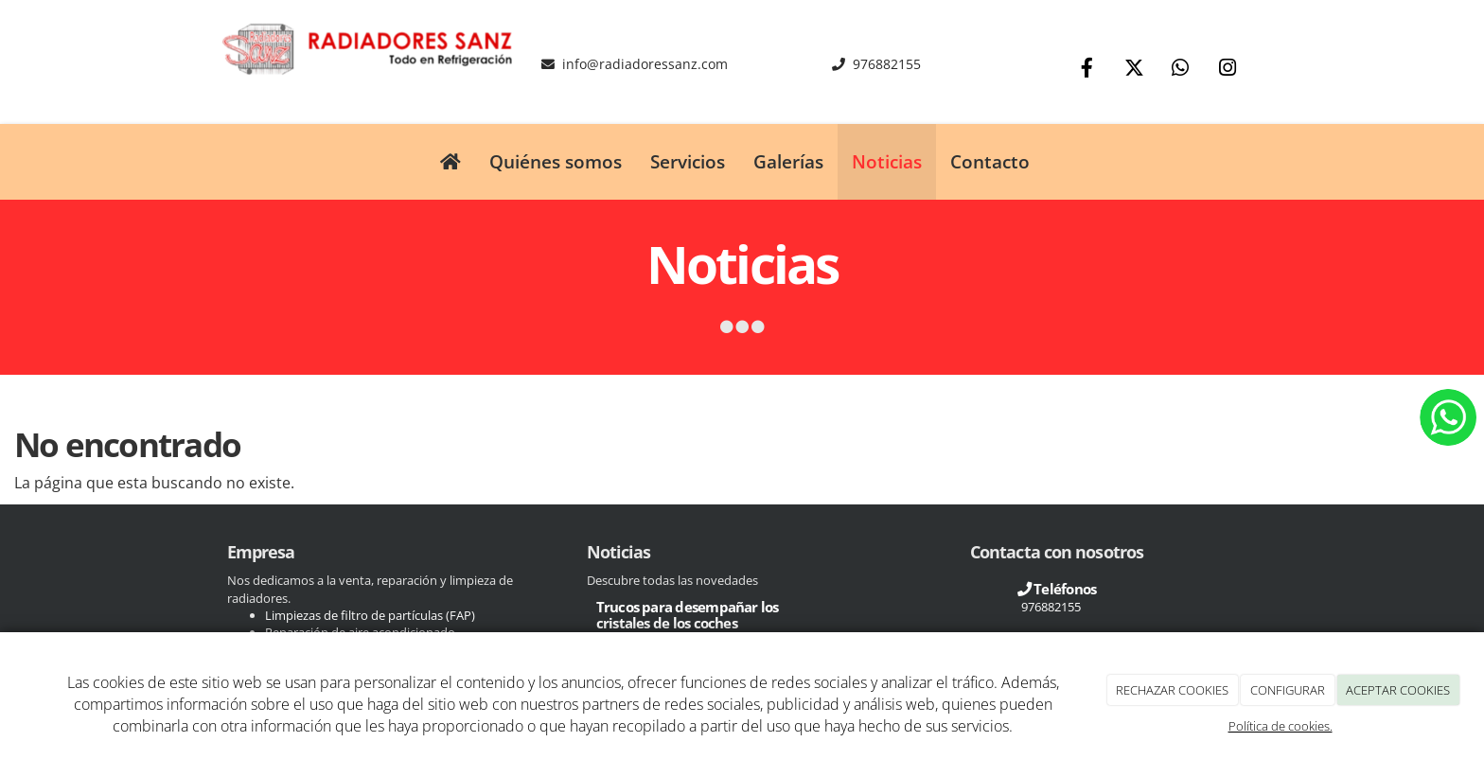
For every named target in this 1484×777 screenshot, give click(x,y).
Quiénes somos (555, 161)
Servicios (687, 161)
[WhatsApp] (1180, 69)
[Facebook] (1087, 69)
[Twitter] (1134, 69)
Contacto (990, 161)
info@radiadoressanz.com (645, 64)
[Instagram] (1227, 69)
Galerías (788, 161)
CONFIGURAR (1287, 689)
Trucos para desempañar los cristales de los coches (687, 615)
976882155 (886, 64)
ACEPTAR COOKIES (1398, 689)
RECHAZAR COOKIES (1172, 689)
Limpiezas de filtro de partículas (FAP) (371, 615)
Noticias (887, 161)
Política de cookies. (1280, 725)
